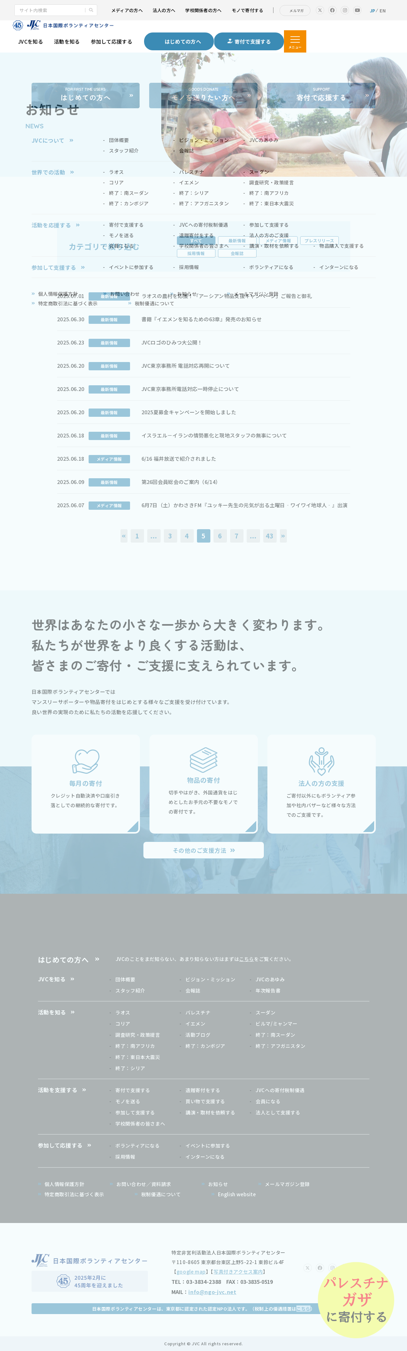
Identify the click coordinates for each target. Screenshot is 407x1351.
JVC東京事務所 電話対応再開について (186, 365)
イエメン (195, 1023)
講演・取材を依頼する (210, 1112)
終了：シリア (130, 1068)
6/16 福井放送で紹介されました (179, 458)
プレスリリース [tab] (319, 241)
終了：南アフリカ (135, 1045)
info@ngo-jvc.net (212, 1292)
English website (237, 1194)
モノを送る (127, 1101)
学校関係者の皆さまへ (140, 1123)
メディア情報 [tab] (278, 241)
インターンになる (205, 1156)
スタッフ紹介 (130, 990)
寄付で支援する (132, 1090)
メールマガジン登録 (287, 1184)
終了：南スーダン (275, 1034)
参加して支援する (135, 1112)
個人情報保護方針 (64, 1184)
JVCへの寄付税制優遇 (280, 1090)
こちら (246, 959)
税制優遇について (161, 1194)
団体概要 (125, 979)
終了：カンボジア (205, 1045)
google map (191, 1271)
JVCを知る (30, 41)
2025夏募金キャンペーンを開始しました (189, 412)
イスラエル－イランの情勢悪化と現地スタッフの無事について (214, 435)
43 (270, 535)
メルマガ (296, 10)
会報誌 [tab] (237, 253)
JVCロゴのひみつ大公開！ (172, 342)
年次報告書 (268, 990)
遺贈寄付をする (202, 1090)
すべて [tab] (196, 241)
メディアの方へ (127, 10)
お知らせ (218, 1184)
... (153, 535)
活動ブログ (197, 1034)
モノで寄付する (248, 10)
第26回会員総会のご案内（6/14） (181, 482)
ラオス (122, 1012)
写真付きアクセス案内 (238, 1271)
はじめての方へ (63, 959)
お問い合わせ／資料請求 (143, 1184)
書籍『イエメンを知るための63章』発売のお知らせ (202, 319)
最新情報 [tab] (237, 241)
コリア (122, 1023)
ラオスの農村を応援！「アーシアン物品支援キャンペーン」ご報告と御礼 (227, 296)
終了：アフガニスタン (280, 1045)
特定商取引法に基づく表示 (74, 1194)
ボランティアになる (137, 1145)
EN (383, 10)
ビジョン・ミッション (210, 979)
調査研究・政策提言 (137, 1034)
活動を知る (67, 41)
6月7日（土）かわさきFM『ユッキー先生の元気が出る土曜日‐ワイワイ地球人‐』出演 (245, 505)
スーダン (265, 1012)
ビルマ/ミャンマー (276, 1023)
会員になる (268, 1101)
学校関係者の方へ (203, 10)
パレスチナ (197, 1012)
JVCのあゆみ (270, 979)
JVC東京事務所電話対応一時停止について (190, 389)
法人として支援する (278, 1112)
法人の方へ (164, 10)
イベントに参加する (207, 1145)
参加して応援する (112, 41)
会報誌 (192, 990)
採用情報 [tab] (196, 253)
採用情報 (125, 1156)
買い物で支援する (205, 1101)
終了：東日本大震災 (137, 1057)
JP (372, 10)
